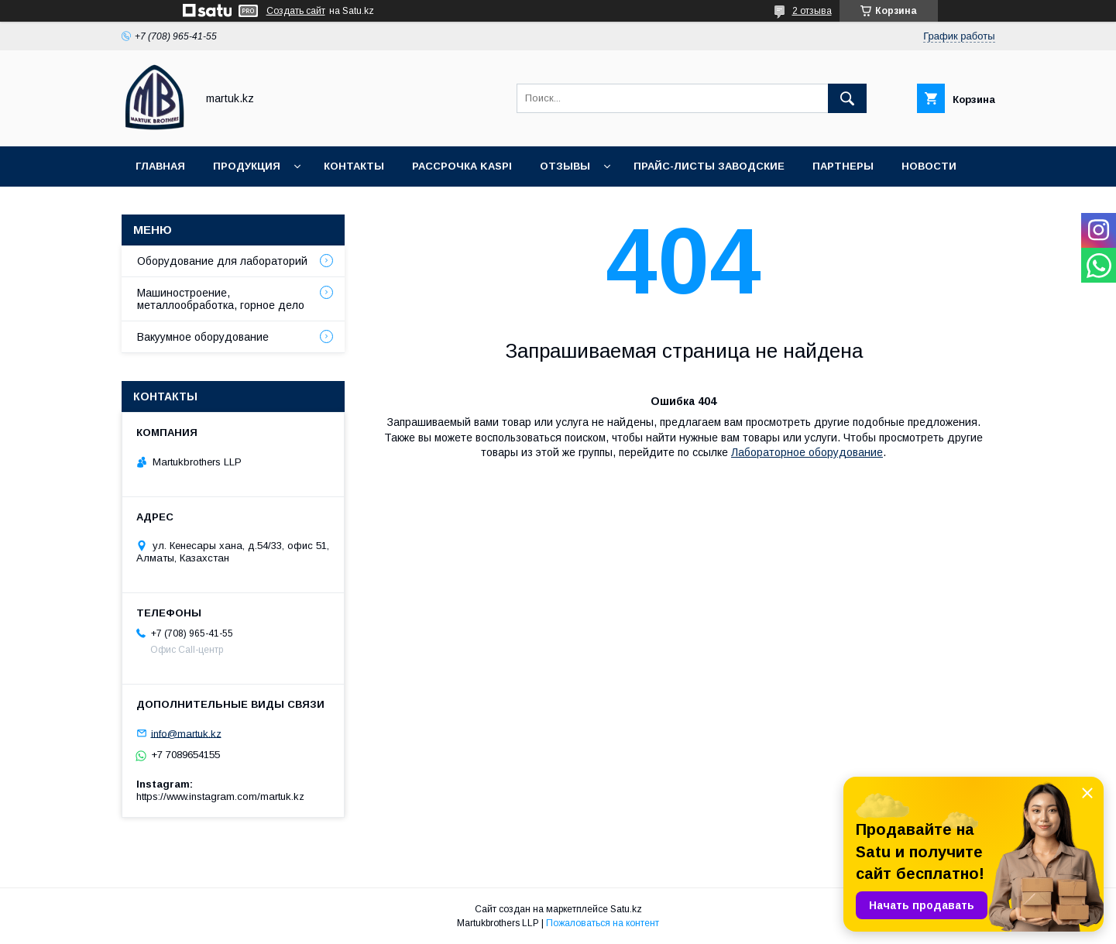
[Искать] (847, 98)
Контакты (354, 166)
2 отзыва (812, 10)
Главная (160, 166)
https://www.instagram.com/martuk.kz (220, 796)
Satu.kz (626, 909)
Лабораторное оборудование (807, 452)
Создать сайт (295, 10)
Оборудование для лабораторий (222, 261)
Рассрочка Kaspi (462, 166)
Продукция (246, 166)
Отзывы (565, 166)
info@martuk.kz (186, 733)
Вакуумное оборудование (203, 337)
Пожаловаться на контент (602, 923)
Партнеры (843, 166)
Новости (928, 166)
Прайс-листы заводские (709, 166)
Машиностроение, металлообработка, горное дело (220, 299)
